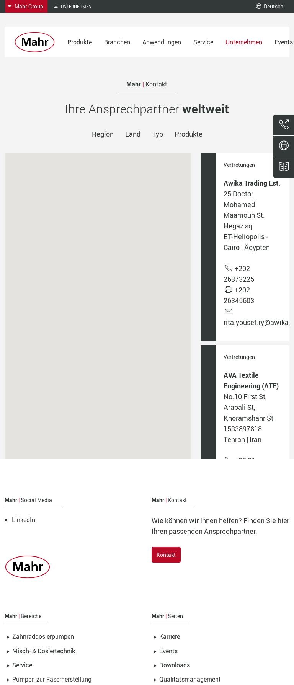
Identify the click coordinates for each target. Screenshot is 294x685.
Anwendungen (161, 42)
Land (132, 134)
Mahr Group (29, 6)
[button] (145, 362)
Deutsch (269, 6)
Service (203, 42)
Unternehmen (243, 42)
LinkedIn (23, 519)
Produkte (79, 42)
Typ (157, 134)
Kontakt (166, 554)
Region (103, 134)
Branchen (117, 42)
